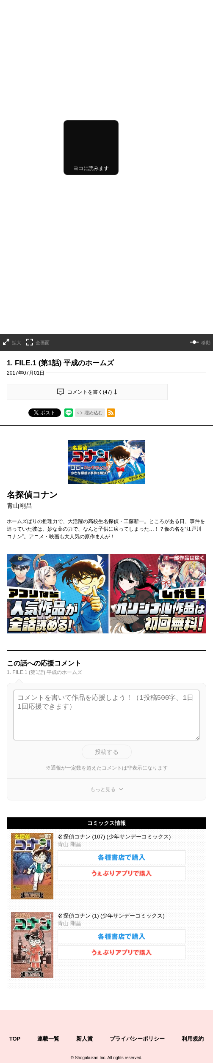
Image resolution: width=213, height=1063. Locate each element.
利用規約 (193, 916)
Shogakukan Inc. (91, 935)
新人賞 (84, 916)
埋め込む (93, 290)
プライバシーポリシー (137, 916)
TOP (15, 916)
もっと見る (103, 667)
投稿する (107, 629)
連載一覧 (48, 916)
